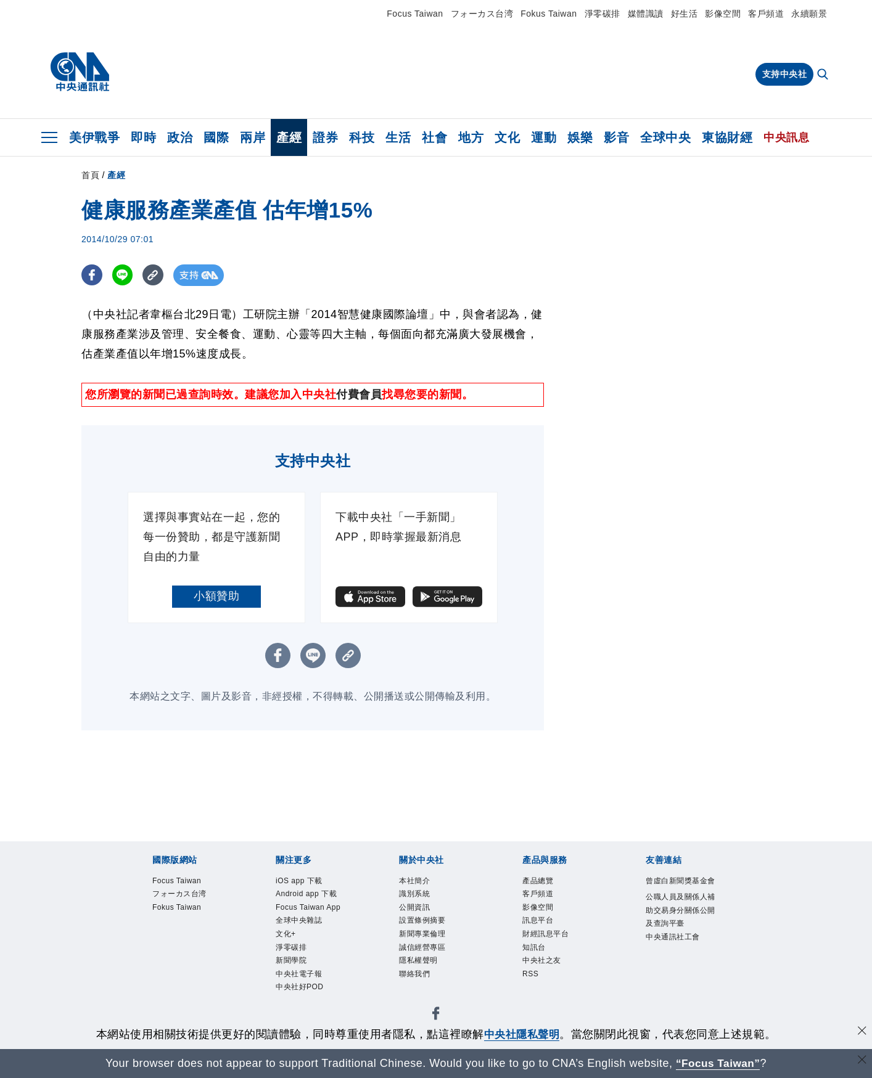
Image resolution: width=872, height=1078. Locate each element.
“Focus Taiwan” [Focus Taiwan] (718, 1063)
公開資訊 (414, 907)
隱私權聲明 (418, 960)
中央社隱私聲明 (522, 1034)
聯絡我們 (414, 974)
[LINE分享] (123, 275)
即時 (143, 137)
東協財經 (727, 137)
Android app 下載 (306, 893)
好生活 (684, 13)
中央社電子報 (299, 974)
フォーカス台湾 (482, 13)
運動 (543, 137)
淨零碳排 (602, 13)
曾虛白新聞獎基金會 (680, 880)
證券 (325, 137)
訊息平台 (537, 920)
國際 (216, 137)
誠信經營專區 (422, 947)
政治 (179, 137)
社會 (434, 137)
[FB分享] (92, 275)
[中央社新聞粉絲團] (436, 1015)
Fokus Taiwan (548, 13)
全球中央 (665, 137)
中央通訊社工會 (673, 937)
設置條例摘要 (422, 920)
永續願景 (809, 13)
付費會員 (359, 394)
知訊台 (534, 947)
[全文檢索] (824, 75)
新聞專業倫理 (422, 933)
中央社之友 (541, 960)
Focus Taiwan (415, 13)
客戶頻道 (766, 13)
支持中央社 (784, 74)
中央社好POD (300, 987)
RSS (530, 974)
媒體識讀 (646, 13)
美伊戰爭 (94, 137)
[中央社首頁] (80, 72)
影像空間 (723, 13)
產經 (289, 137)
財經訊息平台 (545, 933)
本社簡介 (414, 880)
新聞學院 (291, 960)
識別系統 (414, 893)
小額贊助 (216, 596)
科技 (361, 137)
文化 (507, 137)
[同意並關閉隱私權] (861, 1032)
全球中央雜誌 (299, 920)
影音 (616, 137)
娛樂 (580, 137)
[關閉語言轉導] (861, 1061)
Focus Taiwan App (308, 907)
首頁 (90, 175)
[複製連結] (155, 275)
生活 (398, 137)
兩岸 (252, 137)
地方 (470, 137)
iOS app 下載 (299, 880)
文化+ (286, 933)
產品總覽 (537, 880)
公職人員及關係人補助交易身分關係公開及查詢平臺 (680, 910)
